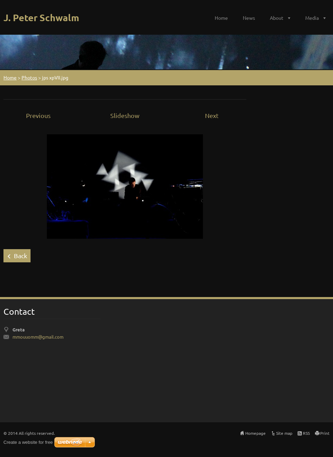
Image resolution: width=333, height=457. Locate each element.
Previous (38, 115)
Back (20, 255)
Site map (284, 433)
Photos (29, 77)
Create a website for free (28, 442)
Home (221, 18)
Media (312, 18)
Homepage (255, 433)
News (249, 18)
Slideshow (124, 115)
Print (325, 433)
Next (212, 115)
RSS (306, 433)
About (276, 18)
